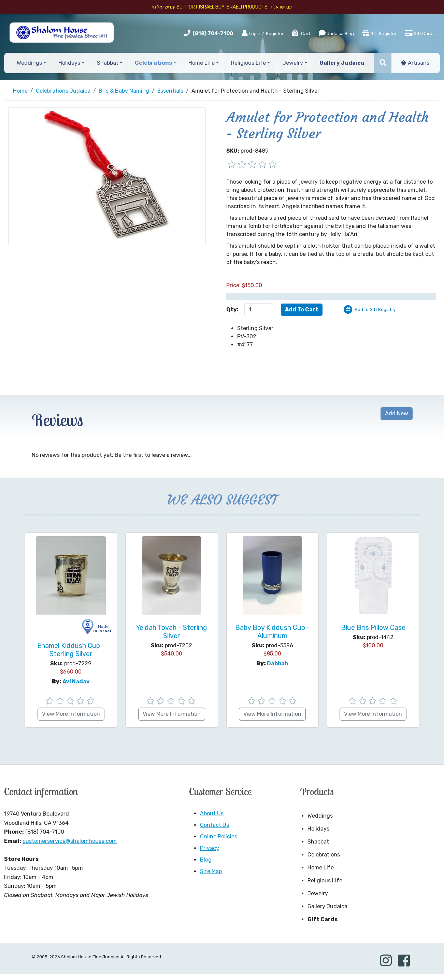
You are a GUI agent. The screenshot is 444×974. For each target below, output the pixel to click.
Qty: (232, 309)
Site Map (211, 871)
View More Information (71, 714)
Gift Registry (379, 33)
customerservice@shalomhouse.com (70, 841)
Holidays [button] (69, 63)
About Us (212, 813)
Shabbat (318, 841)
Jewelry (317, 893)
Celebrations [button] (153, 63)
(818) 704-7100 (212, 33)
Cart (300, 33)
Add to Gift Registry (375, 309)
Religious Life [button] (248, 63)
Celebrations (323, 854)
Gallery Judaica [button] (341, 63)
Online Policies (218, 836)
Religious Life (324, 880)
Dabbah (277, 663)
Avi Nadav (76, 681)
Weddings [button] (29, 63)
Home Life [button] (201, 63)
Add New (396, 413)
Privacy (209, 848)
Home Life (320, 867)
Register (275, 33)
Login (251, 33)
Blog (206, 859)
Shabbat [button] (107, 63)
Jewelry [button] (293, 63)
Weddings (320, 816)
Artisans (415, 63)
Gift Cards (420, 33)
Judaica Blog (336, 33)
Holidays (318, 828)
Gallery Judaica (327, 906)
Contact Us (214, 825)
